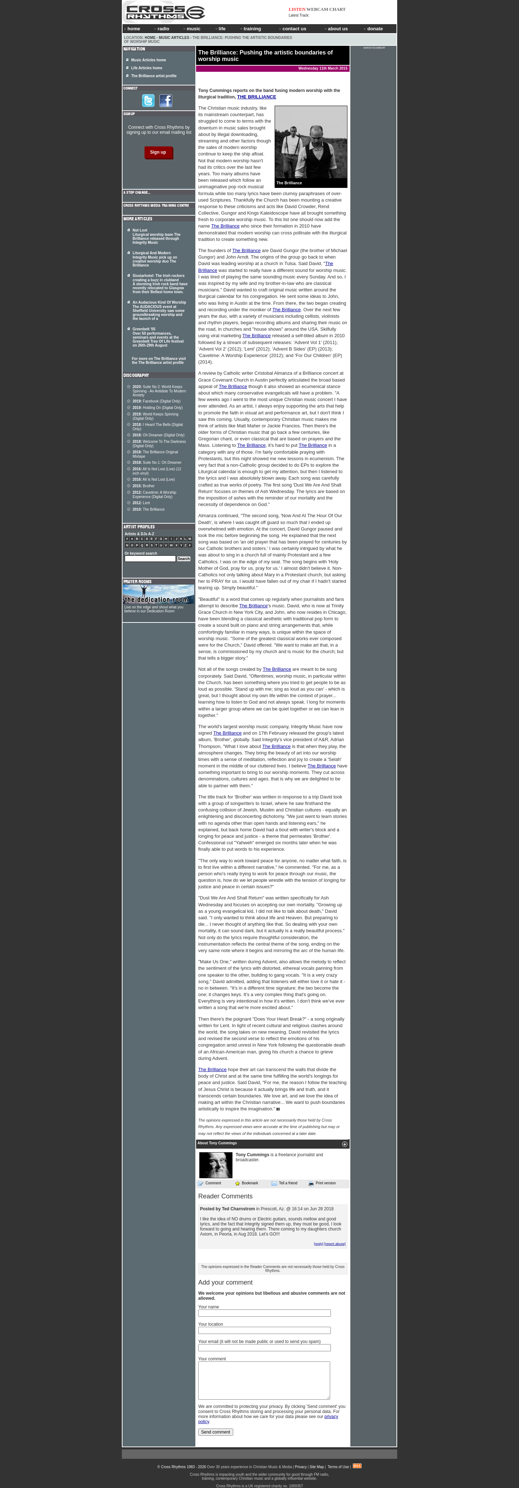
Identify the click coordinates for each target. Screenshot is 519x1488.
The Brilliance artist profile (154, 76)
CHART (337, 9)
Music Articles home (148, 60)
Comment (209, 1183)
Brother (144, 486)
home (132, 28)
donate (373, 28)
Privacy (301, 1467)
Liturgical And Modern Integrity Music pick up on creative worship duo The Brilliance (155, 259)
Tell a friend (284, 1183)
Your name (208, 1306)
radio (161, 28)
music (191, 28)
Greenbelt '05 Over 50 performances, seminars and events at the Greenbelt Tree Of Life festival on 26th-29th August (158, 337)
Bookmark (246, 1183)
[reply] (318, 1244)
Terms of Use (338, 1467)
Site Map (317, 1467)
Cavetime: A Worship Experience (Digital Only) (154, 494)
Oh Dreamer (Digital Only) (159, 435)
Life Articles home (146, 68)
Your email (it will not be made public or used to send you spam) (259, 1341)
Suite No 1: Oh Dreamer (157, 463)
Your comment (212, 1358)
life (220, 28)
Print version (322, 1184)
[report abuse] (335, 1244)
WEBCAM (317, 9)
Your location (210, 1324)
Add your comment (225, 1282)
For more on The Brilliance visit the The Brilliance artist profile (159, 361)
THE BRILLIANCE (256, 97)
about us (336, 28)
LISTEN (297, 9)
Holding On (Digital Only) (158, 408)
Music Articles (174, 38)
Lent (141, 503)
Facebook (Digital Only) (157, 401)
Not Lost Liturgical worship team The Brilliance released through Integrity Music (157, 236)
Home (150, 38)
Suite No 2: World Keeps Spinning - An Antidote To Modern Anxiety (159, 391)
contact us (292, 28)
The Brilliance (225, 226)
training (250, 28)
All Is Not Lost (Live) (154, 479)
